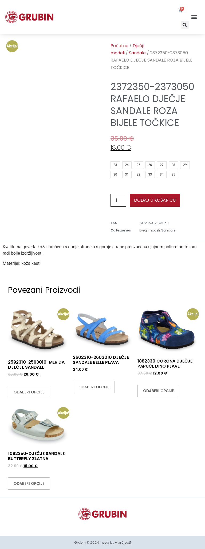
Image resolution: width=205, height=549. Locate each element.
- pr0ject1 (123, 542)
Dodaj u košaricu (155, 200)
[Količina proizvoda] (118, 200)
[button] (185, 25)
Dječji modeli (149, 230)
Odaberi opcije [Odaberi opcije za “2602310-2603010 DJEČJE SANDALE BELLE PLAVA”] (93, 387)
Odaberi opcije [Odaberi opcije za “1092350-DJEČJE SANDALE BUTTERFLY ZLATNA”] (29, 483)
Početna (119, 46)
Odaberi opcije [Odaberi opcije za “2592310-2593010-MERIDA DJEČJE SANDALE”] (29, 392)
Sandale (137, 53)
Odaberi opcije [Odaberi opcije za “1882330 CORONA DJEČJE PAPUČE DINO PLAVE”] (158, 390)
